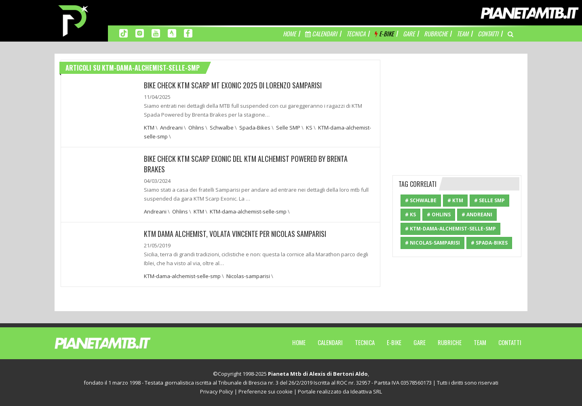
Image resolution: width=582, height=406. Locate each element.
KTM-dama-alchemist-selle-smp (248, 211)
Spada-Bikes (254, 127)
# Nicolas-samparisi (432, 242)
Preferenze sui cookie (265, 391)
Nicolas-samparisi (248, 276)
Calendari (330, 342)
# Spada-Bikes (489, 242)
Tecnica (365, 342)
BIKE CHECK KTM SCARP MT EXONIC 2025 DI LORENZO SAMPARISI (233, 85)
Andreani (171, 127)
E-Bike (394, 342)
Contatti (509, 342)
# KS (410, 214)
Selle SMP (288, 127)
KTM (149, 127)
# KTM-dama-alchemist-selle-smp (450, 228)
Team (480, 342)
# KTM (455, 200)
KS (309, 127)
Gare (419, 342)
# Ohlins (439, 214)
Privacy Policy (216, 391)
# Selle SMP (489, 200)
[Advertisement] (457, 110)
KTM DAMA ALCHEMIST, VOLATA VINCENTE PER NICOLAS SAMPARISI (235, 233)
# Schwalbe (420, 200)
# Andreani (477, 214)
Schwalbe (222, 127)
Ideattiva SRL (366, 391)
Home (299, 342)
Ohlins (196, 127)
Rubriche (450, 342)
